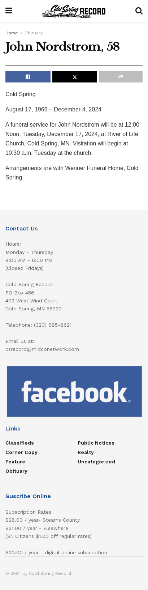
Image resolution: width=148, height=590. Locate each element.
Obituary (34, 32)
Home (11, 32)
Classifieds (19, 443)
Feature (15, 461)
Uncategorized (96, 461)
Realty (86, 452)
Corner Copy (21, 452)
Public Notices (96, 443)
